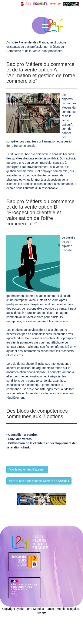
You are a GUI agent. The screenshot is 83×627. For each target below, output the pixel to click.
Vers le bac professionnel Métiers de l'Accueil (39, 481)
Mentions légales (68, 608)
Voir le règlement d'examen (27, 469)
